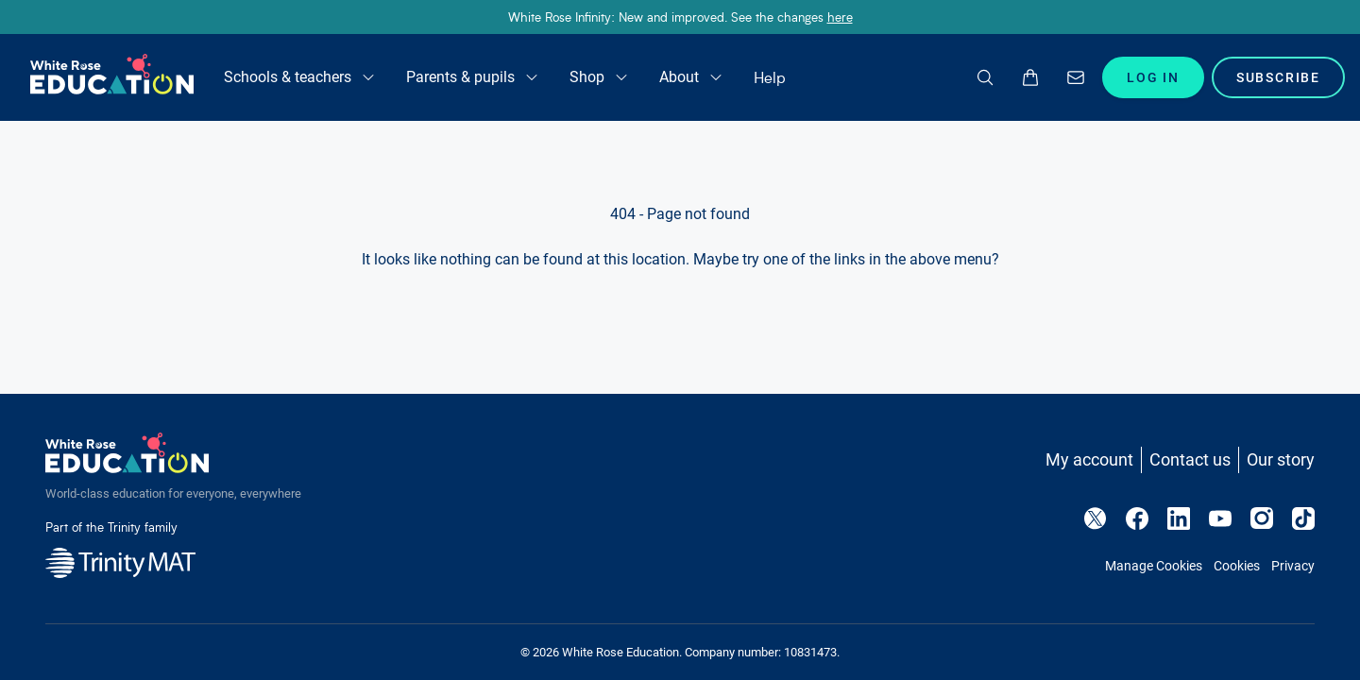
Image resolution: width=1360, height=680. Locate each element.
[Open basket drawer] (1030, 77)
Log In (1153, 77)
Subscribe (1278, 77)
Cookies (1237, 565)
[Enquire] (1076, 77)
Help (770, 77)
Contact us (1190, 459)
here (840, 16)
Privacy (1293, 565)
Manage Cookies (1153, 565)
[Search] (985, 77)
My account (1089, 459)
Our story (1281, 459)
